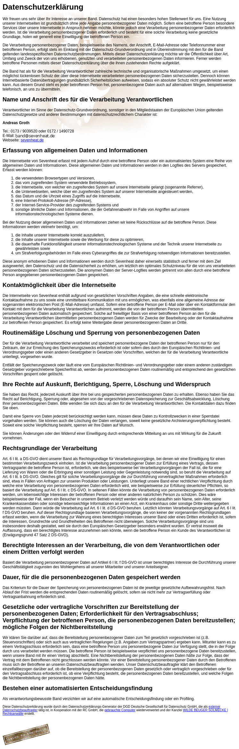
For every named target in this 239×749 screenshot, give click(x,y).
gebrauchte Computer (120, 710)
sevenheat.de (32, 140)
